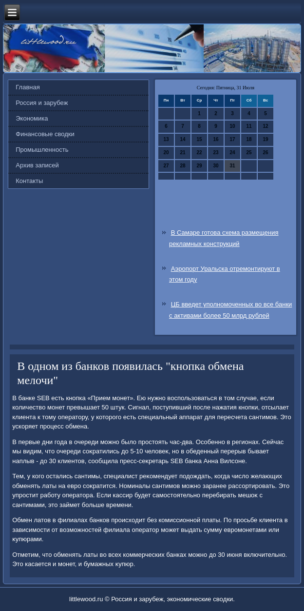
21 (182, 152)
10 (232, 126)
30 (215, 165)
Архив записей (37, 165)
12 (265, 126)
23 (215, 152)
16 (215, 139)
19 (265, 139)
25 (248, 152)
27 (166, 165)
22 (199, 152)
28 (182, 165)
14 (182, 139)
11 (248, 126)
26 (265, 152)
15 (199, 139)
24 (232, 152)
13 (166, 139)
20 (166, 152)
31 (232, 165)
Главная (27, 87)
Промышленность (42, 149)
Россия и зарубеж (42, 102)
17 (232, 139)
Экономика (32, 118)
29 (199, 165)
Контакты (29, 180)
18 (248, 139)
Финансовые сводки (45, 134)
